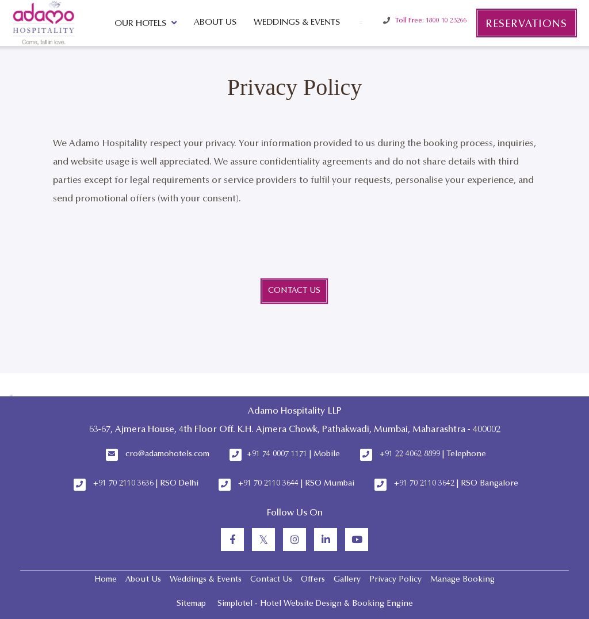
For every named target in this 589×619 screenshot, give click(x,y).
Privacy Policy (395, 580)
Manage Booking (462, 580)
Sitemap (191, 604)
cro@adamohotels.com (167, 454)
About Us (215, 22)
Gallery (347, 580)
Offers (313, 580)
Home (105, 580)
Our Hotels (145, 23)
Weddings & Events (297, 22)
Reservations (526, 25)
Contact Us (271, 580)
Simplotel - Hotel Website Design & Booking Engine (315, 604)
